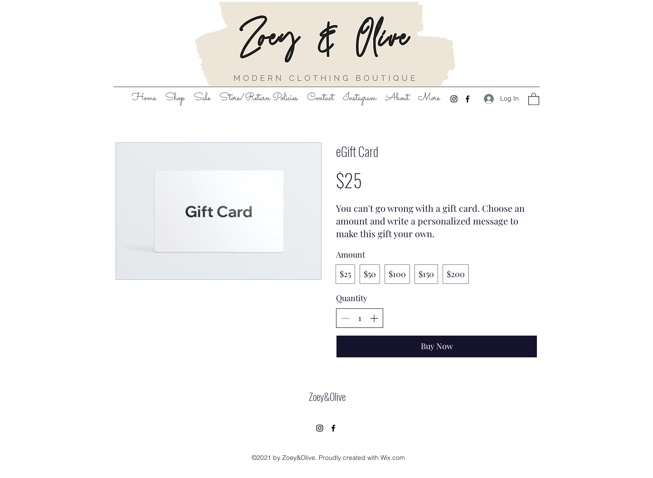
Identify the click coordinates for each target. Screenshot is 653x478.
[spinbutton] (359, 318)
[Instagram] (453, 98)
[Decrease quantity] (345, 318)
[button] (533, 98)
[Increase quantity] (374, 318)
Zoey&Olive (327, 396)
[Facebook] (467, 98)
